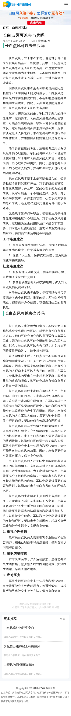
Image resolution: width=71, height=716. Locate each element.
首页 (6, 27)
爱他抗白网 (44, 40)
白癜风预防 (19, 27)
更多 (62, 618)
